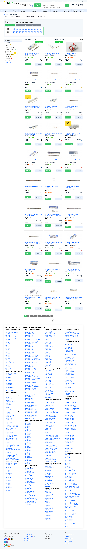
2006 (32, 31)
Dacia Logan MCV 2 (69, 332)
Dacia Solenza (68, 339)
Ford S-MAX (47, 394)
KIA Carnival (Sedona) (10, 398)
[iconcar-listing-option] (82, 39)
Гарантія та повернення (67, 1)
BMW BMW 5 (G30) (29, 371)
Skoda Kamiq (48, 470)
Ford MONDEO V (49, 393)
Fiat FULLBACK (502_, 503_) (71, 364)
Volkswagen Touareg (30, 495)
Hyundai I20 (8, 379)
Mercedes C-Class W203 (70, 411)
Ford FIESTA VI (48, 377)
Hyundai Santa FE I (10, 384)
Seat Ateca (8, 471)
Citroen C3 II (48, 342)
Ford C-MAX (48, 371)
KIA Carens (8, 397)
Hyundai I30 (8, 380)
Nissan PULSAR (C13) (50, 445)
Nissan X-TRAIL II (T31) (50, 458)
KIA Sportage (8, 408)
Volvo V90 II (47, 509)
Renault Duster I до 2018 (70, 469)
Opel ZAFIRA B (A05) (10, 458)
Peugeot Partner (29, 463)
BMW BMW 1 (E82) (29, 332)
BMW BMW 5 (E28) (29, 363)
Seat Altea (8, 466)
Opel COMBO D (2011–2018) (12, 426)
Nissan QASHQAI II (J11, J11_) (51, 448)
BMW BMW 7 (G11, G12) (30, 388)
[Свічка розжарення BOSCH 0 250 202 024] (34, 263)
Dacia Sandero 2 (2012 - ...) (71, 338)
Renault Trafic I (68, 520)
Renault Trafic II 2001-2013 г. (71, 522)
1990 (14, 32)
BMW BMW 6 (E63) (29, 375)
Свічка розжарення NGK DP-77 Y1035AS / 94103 (52, 187)
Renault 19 (67, 456)
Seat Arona (8, 469)
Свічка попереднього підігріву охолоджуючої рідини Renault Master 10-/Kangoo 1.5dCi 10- (33, 80)
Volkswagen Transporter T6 (31, 502)
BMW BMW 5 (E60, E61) (30, 368)
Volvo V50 (47, 504)
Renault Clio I (68, 461)
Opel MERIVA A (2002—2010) (12, 439)
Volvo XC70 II (48, 517)
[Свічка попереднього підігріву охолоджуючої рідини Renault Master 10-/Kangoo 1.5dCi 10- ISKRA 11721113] (34, 73)
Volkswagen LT (28, 479)
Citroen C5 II (48, 349)
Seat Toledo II (9, 487)
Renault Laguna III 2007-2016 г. (72, 487)
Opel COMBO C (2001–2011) (12, 425)
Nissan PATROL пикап (50, 439)
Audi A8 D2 (8, 353)
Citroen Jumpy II (48, 362)
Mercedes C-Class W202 (70, 409)
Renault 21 (67, 457)
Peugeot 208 (28, 429)
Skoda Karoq (48, 471)
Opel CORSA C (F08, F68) (11, 428)
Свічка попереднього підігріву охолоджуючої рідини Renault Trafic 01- (53, 215)
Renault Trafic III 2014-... (70, 523)
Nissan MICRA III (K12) (50, 414)
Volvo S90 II (47, 501)
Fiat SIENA (67, 386)
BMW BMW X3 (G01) (30, 402)
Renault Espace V (69, 474)
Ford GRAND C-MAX (49, 384)
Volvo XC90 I (48, 518)
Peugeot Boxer (28, 459)
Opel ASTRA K (9, 422)
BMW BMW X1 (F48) (29, 396)
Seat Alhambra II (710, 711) (11, 464)
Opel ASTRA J (8, 421)
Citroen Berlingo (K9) (49, 332)
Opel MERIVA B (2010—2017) (12, 441)
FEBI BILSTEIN (9, 47)
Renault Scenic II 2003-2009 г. (71, 512)
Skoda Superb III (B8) (49, 484)
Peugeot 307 (28, 434)
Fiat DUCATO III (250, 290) (71, 360)
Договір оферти (68, 541)
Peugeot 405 (28, 441)
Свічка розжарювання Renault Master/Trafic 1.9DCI (52, 54)
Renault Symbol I (68, 516)
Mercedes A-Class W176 (70, 405)
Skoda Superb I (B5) (49, 482)
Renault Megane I (69, 502)
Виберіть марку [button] (22, 25)
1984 (26, 34)
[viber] (7, 542)
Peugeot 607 (28, 453)
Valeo (7, 60)
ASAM (7, 42)
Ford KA (47, 386)
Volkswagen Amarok (29, 468)
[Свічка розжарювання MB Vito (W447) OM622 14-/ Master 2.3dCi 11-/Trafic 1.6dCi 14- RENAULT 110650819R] (34, 100)
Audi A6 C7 (8, 351)
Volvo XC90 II (48, 519)
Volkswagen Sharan (29, 491)
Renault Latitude (68, 489)
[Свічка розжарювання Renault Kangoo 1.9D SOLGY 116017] (74, 73)
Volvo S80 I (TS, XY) (49, 498)
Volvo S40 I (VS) (48, 492)
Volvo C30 (47, 489)
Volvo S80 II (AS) (48, 499)
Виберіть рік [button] (10, 25)
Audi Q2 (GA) (8, 359)
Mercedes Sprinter (69, 446)
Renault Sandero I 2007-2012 (71, 509)
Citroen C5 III (48, 351)
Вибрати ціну (69, 144)
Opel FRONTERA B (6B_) (11, 434)
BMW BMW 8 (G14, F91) (30, 389)
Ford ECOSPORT (49, 374)
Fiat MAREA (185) (69, 370)
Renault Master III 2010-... (70, 500)
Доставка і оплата (56, 1)
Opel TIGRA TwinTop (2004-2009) (13, 449)
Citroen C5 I (47, 348)
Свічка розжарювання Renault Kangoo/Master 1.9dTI (72, 243)
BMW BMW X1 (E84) (29, 395)
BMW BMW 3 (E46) (29, 345)
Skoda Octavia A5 (49, 476)
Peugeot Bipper (28, 457)
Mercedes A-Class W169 (70, 404)
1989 (41, 34)
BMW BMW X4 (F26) (29, 404)
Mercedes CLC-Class (69, 418)
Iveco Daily (8, 393)
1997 (35, 32)
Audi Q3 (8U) (8, 361)
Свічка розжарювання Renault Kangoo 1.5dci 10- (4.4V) (53, 134)
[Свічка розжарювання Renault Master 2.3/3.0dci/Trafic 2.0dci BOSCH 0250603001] (34, 126)
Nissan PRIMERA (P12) (50, 444)
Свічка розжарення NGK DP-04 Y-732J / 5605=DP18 (73, 187)
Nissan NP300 (48, 428)
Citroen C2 (47, 339)
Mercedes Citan (68, 415)
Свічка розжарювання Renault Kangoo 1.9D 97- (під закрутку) (33, 215)
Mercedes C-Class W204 (70, 412)
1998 (38, 32)
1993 (23, 32)
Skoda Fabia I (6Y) (49, 464)
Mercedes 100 (68, 399)
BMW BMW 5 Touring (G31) (31, 374)
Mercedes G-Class (69, 432)
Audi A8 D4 (8, 356)
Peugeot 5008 (28, 447)
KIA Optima (8, 403)
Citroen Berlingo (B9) (49, 331)
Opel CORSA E (9, 431)
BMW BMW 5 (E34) (29, 365)
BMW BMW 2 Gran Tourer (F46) (32, 341)
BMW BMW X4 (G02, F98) (31, 405)
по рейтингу (34, 39)
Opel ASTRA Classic (10, 415)
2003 (23, 31)
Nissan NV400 (48, 432)
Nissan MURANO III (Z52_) (51, 418)
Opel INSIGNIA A (9, 436)
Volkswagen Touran (29, 497)
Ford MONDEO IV (49, 391)
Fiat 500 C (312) (68, 344)
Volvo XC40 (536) (49, 511)
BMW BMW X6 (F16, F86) (31, 414)
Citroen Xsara (48, 366)
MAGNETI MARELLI (10, 49)
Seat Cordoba (9, 473)
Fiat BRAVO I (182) (69, 350)
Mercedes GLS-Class (69, 441)
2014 (26, 29)
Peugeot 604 (28, 450)
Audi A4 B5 (8, 339)
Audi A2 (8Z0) (8, 333)
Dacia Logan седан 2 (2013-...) (71, 335)
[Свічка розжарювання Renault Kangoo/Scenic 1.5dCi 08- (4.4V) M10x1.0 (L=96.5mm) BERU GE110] (34, 47)
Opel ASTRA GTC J (10, 418)
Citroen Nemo (48, 365)
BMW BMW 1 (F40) (29, 338)
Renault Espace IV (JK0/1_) (70, 473)
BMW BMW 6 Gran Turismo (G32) (32, 378)
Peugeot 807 (28, 456)
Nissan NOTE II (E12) (49, 426)
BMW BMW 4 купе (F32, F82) (31, 361)
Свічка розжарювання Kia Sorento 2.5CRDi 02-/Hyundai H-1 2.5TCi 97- (72, 270)
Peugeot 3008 (28, 430)
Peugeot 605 (28, 452)
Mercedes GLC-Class (69, 436)
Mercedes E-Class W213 (70, 431)
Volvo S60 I (47, 495)
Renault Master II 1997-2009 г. (71, 499)
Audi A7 (7, 352)
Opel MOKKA (8, 442)
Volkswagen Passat (29, 485)
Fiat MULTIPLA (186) (69, 371)
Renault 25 (67, 459)
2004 (26, 31)
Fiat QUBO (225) (68, 380)
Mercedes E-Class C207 (70, 422)
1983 (23, 34)
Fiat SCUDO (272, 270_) (70, 383)
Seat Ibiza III (8, 477)
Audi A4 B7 (8, 342)
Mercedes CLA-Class (69, 416)
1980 (14, 34)
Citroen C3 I (47, 341)
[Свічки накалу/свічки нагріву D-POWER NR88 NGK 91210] (74, 208)
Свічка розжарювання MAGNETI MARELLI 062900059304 (52, 298)
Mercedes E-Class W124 (70, 425)
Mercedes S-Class (69, 444)
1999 (41, 32)
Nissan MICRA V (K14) (50, 415)
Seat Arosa (8, 470)
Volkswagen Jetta (29, 478)
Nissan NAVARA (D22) (50, 421)
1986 (32, 34)
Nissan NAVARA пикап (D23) (51, 424)
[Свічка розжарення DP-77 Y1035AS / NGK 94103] (54, 180)
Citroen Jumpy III (48, 363)
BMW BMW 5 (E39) (29, 366)
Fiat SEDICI (67, 384)
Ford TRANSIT (48, 397)
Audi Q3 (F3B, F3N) (10, 362)
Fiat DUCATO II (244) (69, 358)
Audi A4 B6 (8, 341)
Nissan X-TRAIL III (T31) (50, 459)
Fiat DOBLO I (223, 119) (70, 354)
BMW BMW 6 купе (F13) (30, 382)
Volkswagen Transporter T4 (31, 499)
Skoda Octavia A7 (49, 477)
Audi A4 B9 (8, 345)
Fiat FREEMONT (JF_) (69, 363)
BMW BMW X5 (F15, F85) (31, 409)
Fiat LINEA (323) (68, 368)
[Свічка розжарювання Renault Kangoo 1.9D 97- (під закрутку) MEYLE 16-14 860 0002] (34, 208)
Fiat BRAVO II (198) (69, 351)
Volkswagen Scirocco (30, 489)
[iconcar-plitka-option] (81, 39)
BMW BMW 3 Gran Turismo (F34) (32, 355)
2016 (32, 29)
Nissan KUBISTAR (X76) (50, 411)
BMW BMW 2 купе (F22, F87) (31, 342)
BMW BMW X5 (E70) (29, 408)
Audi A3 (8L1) (8, 335)
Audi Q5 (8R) (8, 363)
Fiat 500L (67, 346)
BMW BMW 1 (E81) (29, 331)
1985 (29, 34)
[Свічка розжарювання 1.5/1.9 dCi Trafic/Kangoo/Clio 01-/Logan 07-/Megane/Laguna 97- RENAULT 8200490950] (74, 126)
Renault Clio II (68, 463)
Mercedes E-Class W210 (70, 426)
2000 (14, 31)
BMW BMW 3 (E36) (29, 343)
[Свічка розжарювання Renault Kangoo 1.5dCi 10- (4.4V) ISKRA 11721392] (54, 236)
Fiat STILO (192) (68, 387)
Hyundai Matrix (9, 383)
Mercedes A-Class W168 (70, 402)
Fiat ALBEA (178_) (69, 348)
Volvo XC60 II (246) (49, 514)
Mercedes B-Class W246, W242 (72, 408)
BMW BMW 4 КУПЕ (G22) (31, 362)
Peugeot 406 (28, 443)
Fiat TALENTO (68, 390)
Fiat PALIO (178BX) (69, 373)
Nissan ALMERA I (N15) (50, 401)
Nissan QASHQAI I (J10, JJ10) (51, 446)
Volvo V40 (47, 502)
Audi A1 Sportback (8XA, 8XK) (12, 332)
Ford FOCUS (48, 380)
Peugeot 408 (28, 446)
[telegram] (5, 542)
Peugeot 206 (28, 426)
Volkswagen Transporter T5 (31, 501)
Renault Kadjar (68, 477)
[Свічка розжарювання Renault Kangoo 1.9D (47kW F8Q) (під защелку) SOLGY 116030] (54, 73)
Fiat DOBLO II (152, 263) (70, 356)
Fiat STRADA (68, 389)
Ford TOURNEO (48, 396)
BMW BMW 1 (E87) (29, 333)
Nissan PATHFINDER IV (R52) (51, 436)
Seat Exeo (8, 474)
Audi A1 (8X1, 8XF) (10, 331)
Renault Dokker (68, 467)
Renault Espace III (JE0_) (70, 471)
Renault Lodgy (68, 490)
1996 (32, 32)
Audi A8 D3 (8, 355)
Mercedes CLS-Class (69, 421)
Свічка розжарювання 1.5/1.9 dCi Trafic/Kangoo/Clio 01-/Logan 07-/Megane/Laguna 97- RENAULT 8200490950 (72, 134)
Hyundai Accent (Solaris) (11, 373)
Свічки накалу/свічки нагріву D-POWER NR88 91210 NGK (72, 215)
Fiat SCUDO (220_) (69, 381)
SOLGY (8, 56)
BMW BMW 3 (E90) (29, 346)
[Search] (67, 5)
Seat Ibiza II (8, 476)
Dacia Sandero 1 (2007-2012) (71, 336)
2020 (14, 28)
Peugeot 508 (28, 449)
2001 (17, 31)
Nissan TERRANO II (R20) (50, 451)
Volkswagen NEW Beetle (30, 484)
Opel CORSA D (9, 429)
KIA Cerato (8, 400)
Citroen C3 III (48, 343)
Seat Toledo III (9, 489)
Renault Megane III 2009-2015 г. (72, 504)
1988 (38, 34)
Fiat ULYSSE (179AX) (69, 393)
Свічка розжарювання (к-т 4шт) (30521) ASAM (72, 54)
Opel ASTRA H (9, 419)
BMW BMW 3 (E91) (29, 348)
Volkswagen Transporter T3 (31, 498)
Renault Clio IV (68, 466)
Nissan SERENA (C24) (50, 449)
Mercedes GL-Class (69, 434)
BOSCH (8, 44)
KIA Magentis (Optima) (10, 401)
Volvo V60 (47, 505)
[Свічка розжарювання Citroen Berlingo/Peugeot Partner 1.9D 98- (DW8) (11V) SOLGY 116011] (34, 236)
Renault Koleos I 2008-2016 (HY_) (72, 482)
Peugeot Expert (28, 460)
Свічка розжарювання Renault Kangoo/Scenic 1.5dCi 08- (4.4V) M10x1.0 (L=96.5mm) (32, 54)
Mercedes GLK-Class (69, 439)
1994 (26, 32)
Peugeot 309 (28, 437)
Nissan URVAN (48, 454)
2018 (38, 29)
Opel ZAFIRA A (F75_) (10, 456)
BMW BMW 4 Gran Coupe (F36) (32, 358)
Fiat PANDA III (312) (69, 376)
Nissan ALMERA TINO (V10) (51, 404)
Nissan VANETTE (49, 455)
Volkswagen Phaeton (30, 487)
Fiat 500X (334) (68, 347)
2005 (29, 31)
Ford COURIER (48, 373)
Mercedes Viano (68, 449)
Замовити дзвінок (28, 538)
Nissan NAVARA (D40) (50, 422)
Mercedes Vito (68, 451)
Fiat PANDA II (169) (69, 374)
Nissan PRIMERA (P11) (50, 442)
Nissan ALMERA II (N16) (50, 402)
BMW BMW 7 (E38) (29, 384)
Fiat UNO (67, 394)
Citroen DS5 (48, 358)
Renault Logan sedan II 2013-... (72, 496)
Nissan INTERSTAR (49, 408)
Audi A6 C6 (8, 349)
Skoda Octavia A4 (49, 474)
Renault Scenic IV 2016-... (70, 514)
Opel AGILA (8, 412)
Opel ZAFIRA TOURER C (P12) (12, 459)
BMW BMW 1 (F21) (29, 336)
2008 (38, 31)
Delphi (7, 45)
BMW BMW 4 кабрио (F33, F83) (32, 359)
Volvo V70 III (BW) (49, 508)
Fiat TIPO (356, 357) (69, 391)
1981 (17, 34)
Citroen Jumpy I (48, 361)
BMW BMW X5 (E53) (29, 406)
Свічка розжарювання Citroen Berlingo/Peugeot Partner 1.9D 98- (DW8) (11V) (32, 243)
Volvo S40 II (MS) (49, 494)
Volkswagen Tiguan (29, 494)
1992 (20, 32)
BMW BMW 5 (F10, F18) (30, 369)
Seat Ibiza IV (8, 479)
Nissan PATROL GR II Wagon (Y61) (52, 438)
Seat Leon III (8, 486)
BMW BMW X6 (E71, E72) (31, 412)
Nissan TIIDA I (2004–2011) (51, 452)
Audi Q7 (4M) (8, 368)
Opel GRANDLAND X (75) (11, 435)
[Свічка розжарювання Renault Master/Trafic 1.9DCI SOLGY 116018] (74, 100)
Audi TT (7, 369)
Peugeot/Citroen (11, 53)
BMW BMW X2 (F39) (29, 398)
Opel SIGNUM (9, 448)
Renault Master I (68, 497)
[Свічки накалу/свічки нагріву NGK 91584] (54, 263)
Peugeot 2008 (28, 423)
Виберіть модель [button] (34, 25)
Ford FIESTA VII (48, 379)
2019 (41, 29)
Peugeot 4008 (28, 440)
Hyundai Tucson (9, 390)
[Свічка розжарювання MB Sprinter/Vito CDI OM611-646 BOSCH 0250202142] (54, 153)
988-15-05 (25, 4)
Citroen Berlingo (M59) (50, 335)
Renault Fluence (68, 476)
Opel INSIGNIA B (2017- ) (11, 438)
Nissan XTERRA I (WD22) (50, 461)
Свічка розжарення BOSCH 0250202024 (31, 270)
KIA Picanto (8, 404)
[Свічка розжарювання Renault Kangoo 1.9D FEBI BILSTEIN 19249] (34, 180)
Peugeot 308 (28, 436)
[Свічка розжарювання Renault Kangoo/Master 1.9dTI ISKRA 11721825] (74, 236)
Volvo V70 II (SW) (49, 507)
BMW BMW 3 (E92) (29, 349)
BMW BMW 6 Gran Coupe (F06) (32, 376)
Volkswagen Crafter (29, 474)
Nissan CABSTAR (49, 405)
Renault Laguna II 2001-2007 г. (72, 486)
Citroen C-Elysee (48, 336)
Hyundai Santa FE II (10, 386)
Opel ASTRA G (9, 416)
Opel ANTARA (9, 413)
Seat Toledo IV (9, 490)
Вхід (81, 1)
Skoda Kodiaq (48, 473)
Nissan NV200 (48, 429)
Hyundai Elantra (9, 374)
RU (7, 1)
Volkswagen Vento (29, 504)
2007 (35, 31)
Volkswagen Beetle (29, 469)
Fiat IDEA (67, 367)
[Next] (52, 316)
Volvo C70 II (47, 491)
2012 (20, 29)
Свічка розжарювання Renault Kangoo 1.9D (73, 80)
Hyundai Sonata (9, 389)
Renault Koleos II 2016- (70, 483)
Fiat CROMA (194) (69, 353)
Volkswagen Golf (29, 477)
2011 (17, 29)
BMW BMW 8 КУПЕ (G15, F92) (32, 394)
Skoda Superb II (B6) (49, 483)
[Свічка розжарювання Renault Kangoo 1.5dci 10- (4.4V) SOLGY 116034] (54, 126)
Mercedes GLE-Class (69, 438)
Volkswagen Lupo (29, 481)
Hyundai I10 (8, 377)
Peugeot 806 (28, 454)
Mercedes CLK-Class (69, 419)
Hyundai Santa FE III (10, 387)
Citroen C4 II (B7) (49, 346)
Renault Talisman (69, 519)
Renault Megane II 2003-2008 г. (72, 503)
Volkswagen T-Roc (29, 492)
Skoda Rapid (48, 479)
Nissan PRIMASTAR (49, 441)
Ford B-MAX (48, 370)
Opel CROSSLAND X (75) (11, 432)
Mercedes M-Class (69, 442)
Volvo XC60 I (48, 512)
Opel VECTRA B (9, 451)
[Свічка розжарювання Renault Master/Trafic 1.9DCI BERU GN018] (54, 47)
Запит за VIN (27, 540)
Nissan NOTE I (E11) (49, 425)
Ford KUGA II (48, 389)
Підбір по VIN (37, 5)
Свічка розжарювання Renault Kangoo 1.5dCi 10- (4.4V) (53, 243)
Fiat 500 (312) (68, 343)
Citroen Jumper (48, 359)
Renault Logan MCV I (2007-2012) (72, 492)
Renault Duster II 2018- (70, 470)
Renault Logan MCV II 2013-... (71, 493)
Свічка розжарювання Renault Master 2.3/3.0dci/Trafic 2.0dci (33, 134)
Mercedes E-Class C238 (70, 424)
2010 (14, 29)
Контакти (76, 1)
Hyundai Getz (8, 376)
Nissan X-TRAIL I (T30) (50, 456)
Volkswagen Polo (29, 488)
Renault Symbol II (69, 517)
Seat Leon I (8, 483)
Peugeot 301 (28, 431)
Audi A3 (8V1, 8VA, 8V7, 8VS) (12, 338)
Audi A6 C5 (8, 348)
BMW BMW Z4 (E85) (29, 418)
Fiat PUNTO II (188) (69, 377)
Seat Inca (8, 481)
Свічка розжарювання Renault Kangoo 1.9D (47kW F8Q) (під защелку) (53, 80)
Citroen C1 (47, 338)
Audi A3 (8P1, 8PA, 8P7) (11, 336)
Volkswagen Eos (28, 475)
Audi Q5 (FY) (8, 365)
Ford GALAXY (48, 383)
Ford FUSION (48, 381)
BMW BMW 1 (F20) (29, 335)
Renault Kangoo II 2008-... (70, 480)
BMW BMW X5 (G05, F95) (31, 411)
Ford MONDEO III (49, 390)
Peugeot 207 (28, 427)
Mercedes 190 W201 (69, 401)
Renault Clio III (68, 464)
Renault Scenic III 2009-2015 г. (71, 513)
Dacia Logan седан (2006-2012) (72, 333)
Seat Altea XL (8, 467)
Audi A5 (7, 346)
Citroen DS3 (48, 355)
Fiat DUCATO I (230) (69, 357)
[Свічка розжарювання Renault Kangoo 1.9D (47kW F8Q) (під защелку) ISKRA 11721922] (34, 153)
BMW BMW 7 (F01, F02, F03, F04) (32, 386)
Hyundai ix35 (8, 381)
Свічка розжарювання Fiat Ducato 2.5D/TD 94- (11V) (32, 298)
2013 (23, 29)
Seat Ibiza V (8, 480)
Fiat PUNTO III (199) (69, 379)
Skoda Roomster (49, 480)
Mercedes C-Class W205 (70, 414)
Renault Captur (68, 460)
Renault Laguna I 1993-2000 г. (71, 484)
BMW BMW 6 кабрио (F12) (31, 381)
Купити (28, 64)
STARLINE (8, 58)
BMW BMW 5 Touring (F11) (31, 372)
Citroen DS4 (48, 356)
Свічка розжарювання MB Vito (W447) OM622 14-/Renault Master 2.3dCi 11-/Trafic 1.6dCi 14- (33, 107)
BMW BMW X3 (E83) (29, 399)
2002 (20, 31)
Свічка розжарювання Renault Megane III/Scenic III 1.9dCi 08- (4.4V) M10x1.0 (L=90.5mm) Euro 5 (74, 298)
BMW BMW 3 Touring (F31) (31, 356)
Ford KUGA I (48, 387)
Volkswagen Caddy (29, 472)
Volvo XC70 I (48, 515)
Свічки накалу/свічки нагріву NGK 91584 (52, 270)
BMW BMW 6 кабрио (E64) (31, 379)
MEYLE (8, 51)
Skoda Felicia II (48, 469)
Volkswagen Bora (29, 471)
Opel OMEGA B (9, 446)
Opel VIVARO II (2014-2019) (12, 455)
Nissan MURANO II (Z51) (50, 416)
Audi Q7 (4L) (8, 366)
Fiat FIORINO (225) (69, 361)
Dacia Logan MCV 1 (69, 331)
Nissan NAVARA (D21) (50, 419)
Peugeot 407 (28, 444)
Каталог (67, 543)
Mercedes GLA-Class (69, 435)
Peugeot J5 (27, 462)
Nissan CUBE (48, 406)
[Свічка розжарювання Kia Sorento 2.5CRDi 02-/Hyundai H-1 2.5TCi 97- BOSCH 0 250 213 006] (74, 263)
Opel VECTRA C (9, 452)
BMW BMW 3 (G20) (29, 352)
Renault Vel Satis (68, 526)
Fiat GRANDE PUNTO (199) (71, 366)
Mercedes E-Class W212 (70, 429)
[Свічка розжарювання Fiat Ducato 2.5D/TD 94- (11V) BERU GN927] (33, 291)
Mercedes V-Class (69, 448)
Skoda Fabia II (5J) (49, 466)
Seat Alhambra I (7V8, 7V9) (11, 463)
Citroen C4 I (47, 345)
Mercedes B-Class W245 (70, 406)
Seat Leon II (8, 484)
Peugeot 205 (28, 424)
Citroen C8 (47, 353)
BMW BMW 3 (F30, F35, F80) (31, 351)
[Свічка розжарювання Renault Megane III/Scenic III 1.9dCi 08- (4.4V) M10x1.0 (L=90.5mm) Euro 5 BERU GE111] (74, 291)
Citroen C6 (47, 352)
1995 (29, 32)
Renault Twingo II (69, 524)
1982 (20, 34)
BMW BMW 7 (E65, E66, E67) (31, 385)
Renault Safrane (68, 507)
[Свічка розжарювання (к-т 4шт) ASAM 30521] (74, 47)
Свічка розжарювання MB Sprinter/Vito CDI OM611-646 (51, 160)
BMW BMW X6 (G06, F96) (31, 415)
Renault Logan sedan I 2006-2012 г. (73, 494)
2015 (29, 29)
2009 (41, 31)
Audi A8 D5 (8, 358)
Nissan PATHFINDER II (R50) (51, 434)
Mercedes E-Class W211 (70, 428)
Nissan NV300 (48, 431)
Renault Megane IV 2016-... (71, 506)
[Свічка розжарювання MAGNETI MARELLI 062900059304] (54, 291)
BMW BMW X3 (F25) (29, 401)
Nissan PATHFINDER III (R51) (51, 435)
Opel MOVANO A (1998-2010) (12, 444)
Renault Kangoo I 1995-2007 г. (72, 479)
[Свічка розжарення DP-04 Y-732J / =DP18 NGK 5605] (74, 180)
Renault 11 (67, 454)
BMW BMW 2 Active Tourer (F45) (32, 339)
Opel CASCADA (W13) (10, 423)
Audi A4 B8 (8, 343)
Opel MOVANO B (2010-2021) (12, 445)
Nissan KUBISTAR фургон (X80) (52, 412)
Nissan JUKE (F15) (49, 409)
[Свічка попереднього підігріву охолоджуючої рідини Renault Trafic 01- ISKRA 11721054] (54, 208)
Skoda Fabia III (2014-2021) (51, 467)
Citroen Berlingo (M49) (50, 333)
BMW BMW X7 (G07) (30, 416)
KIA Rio (7, 406)
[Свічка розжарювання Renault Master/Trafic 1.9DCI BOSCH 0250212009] (54, 100)
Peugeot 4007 (28, 439)
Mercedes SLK (68, 445)
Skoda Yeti (47, 486)
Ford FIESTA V (48, 376)
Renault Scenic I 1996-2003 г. (71, 510)
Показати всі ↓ (8, 62)
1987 (35, 34)
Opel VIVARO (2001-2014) (11, 454)
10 (49, 315)
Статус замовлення (69, 534)
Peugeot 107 (28, 421)
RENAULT (10, 54)
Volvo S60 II (47, 497)
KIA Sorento (8, 407)
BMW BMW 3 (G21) (29, 353)
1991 (17, 32)
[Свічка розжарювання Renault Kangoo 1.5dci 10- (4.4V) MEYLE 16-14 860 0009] (74, 153)
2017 (35, 29)
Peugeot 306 (28, 433)
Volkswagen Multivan (30, 482)
